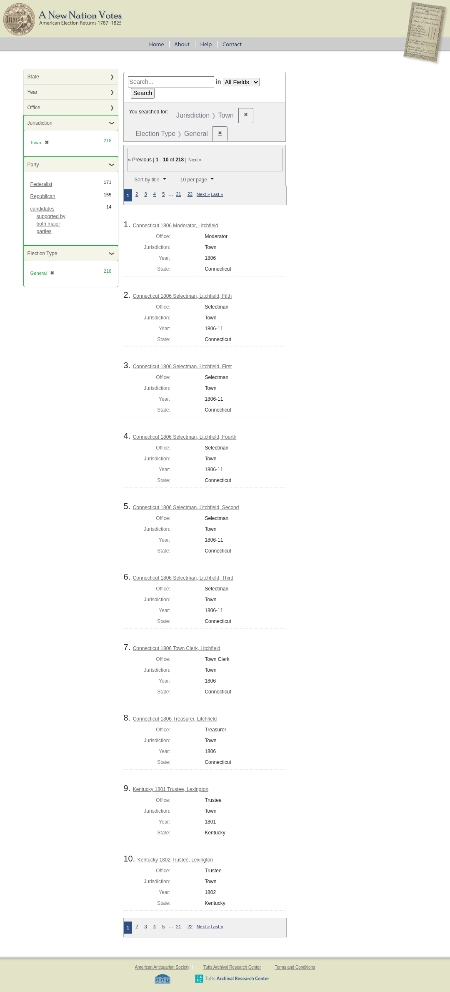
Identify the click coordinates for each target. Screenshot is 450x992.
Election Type (43, 253)
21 (178, 194)
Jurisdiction (40, 123)
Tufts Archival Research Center (232, 967)
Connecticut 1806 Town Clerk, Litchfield (176, 648)
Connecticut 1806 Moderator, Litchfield (175, 226)
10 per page (193, 180)
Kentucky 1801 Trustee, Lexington (170, 789)
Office (34, 108)
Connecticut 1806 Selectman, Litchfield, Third (183, 578)
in (218, 81)
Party (33, 165)
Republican (42, 196)
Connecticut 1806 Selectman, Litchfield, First (182, 366)
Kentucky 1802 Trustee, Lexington (175, 860)
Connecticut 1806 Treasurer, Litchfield (175, 719)
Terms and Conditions (295, 967)
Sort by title (146, 180)
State (33, 77)
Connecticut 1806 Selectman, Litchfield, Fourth (185, 437)
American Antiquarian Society (162, 967)
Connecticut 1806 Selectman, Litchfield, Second (186, 507)
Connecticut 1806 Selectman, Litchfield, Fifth (182, 296)
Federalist (41, 184)
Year (33, 92)
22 (190, 194)
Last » (217, 194)
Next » (195, 159)
